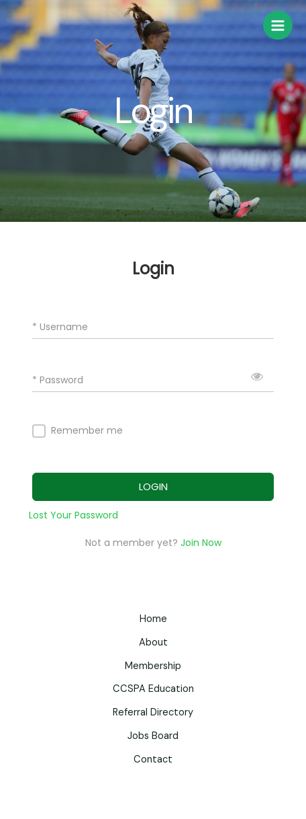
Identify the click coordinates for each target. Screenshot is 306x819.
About (153, 642)
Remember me (87, 430)
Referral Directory (153, 712)
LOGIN (153, 486)
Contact (153, 759)
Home (153, 619)
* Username (60, 327)
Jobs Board (153, 736)
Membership (153, 666)
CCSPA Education (153, 688)
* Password (57, 380)
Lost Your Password (73, 515)
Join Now (201, 542)
